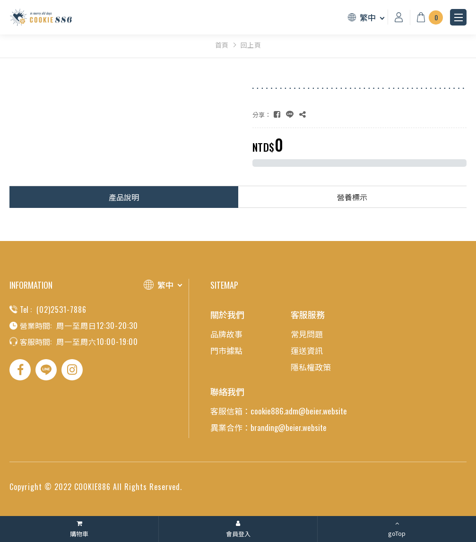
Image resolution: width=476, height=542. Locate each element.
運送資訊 (307, 350)
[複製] (302, 114)
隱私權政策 (311, 367)
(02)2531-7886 (61, 309)
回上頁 (251, 45)
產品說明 (124, 197)
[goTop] (397, 529)
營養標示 (352, 197)
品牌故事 (226, 334)
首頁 (222, 45)
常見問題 (307, 334)
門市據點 (226, 350)
